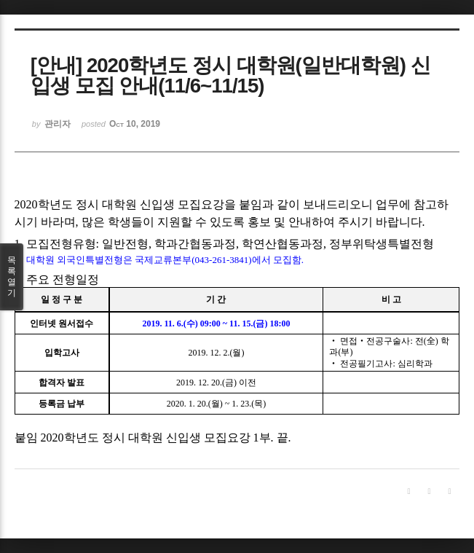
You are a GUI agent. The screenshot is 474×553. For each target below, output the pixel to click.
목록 (11, 277)
